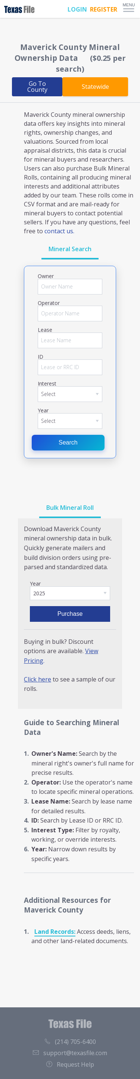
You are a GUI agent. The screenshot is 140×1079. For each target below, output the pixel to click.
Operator (49, 303)
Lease (45, 330)
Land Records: (54, 931)
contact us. (59, 231)
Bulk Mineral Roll (70, 507)
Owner (46, 276)
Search (68, 442)
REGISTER (103, 9)
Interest (47, 383)
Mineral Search (70, 249)
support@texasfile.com (70, 1053)
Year (43, 410)
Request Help (70, 1064)
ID (40, 356)
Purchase (70, 614)
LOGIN (77, 9)
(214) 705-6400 (70, 1042)
